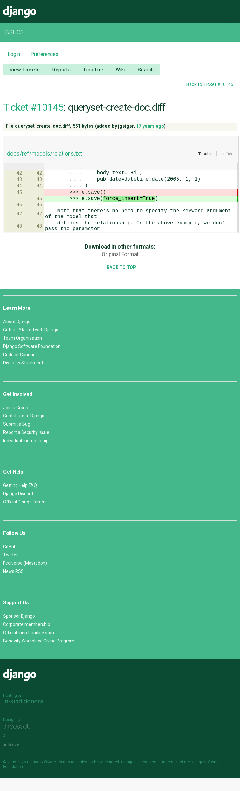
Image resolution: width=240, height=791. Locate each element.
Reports (61, 70)
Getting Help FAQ (20, 498)
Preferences (44, 54)
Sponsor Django (19, 628)
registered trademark (160, 775)
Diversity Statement (23, 375)
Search (146, 70)
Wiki (121, 70)
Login (14, 54)
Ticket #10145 (33, 107)
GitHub (10, 559)
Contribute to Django (23, 428)
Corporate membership (26, 637)
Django (19, 12)
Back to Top (120, 279)
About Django (16, 334)
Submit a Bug (16, 436)
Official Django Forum (24, 514)
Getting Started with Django (30, 342)
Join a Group (15, 420)
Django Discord (18, 506)
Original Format (120, 267)
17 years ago (150, 126)
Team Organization (22, 350)
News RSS (13, 584)
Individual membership (26, 453)
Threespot (18, 739)
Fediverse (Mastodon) (25, 575)
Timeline (93, 70)
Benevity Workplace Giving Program (38, 653)
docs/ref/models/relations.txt (44, 153)
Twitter (10, 567)
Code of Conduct (20, 367)
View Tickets (25, 70)
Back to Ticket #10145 (209, 84)
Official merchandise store (29, 645)
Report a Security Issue (26, 445)
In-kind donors (23, 714)
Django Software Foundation (32, 359)
